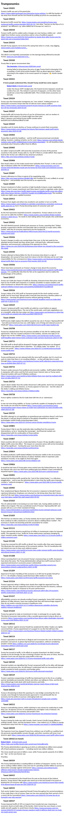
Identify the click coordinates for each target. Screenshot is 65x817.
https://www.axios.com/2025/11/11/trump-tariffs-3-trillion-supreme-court (31, 536)
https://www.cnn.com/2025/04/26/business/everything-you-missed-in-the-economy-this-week (32, 247)
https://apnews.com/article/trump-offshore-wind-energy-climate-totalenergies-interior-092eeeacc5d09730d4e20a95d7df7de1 (29, 770)
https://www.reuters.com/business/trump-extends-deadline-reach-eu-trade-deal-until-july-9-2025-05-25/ (31, 300)
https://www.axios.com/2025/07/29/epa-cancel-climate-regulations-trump (28, 422)
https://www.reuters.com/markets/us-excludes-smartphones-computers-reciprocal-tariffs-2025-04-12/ (32, 205)
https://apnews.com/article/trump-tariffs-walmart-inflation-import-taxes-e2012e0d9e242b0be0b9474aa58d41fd (32, 285)
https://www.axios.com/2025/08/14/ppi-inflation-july (20, 460)
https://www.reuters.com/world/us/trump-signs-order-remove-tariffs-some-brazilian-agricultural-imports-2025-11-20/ (32, 551)
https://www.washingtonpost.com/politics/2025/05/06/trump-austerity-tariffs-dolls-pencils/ (32, 271)
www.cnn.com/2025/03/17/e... (18, 56)
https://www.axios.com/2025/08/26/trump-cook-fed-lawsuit (36, 471)
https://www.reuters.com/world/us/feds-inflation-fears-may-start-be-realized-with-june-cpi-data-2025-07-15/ (31, 377)
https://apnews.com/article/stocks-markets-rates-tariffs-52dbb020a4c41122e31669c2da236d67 (32, 141)
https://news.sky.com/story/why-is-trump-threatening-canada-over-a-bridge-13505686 (29, 700)
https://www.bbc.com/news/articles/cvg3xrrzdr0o (19, 435)
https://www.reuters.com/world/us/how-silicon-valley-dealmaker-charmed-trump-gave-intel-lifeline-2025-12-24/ (32, 619)
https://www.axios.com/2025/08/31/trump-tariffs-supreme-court (31, 483)
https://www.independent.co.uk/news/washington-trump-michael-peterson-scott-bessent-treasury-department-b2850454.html (31, 511)
